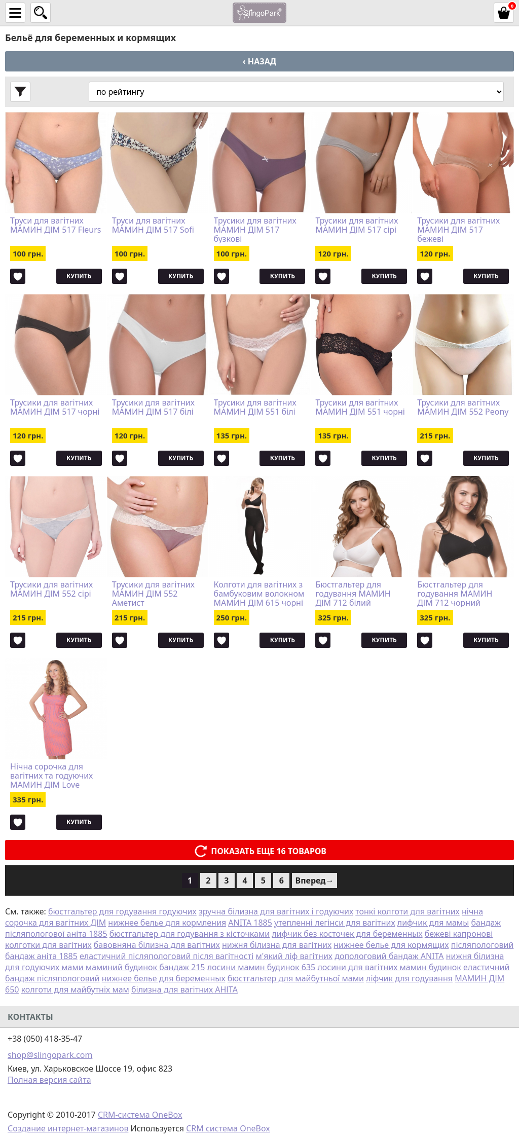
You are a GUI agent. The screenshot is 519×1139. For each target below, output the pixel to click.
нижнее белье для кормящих (391, 944)
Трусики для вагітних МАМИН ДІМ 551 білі (255, 407)
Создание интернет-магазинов (68, 1128)
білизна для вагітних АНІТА (184, 989)
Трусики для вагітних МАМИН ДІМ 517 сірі (356, 225)
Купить (78, 276)
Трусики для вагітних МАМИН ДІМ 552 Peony (462, 407)
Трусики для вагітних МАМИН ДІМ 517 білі (153, 407)
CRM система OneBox (228, 1128)
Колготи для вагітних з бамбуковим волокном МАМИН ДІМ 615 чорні (259, 593)
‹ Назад (259, 61)
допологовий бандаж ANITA (389, 956)
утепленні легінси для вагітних (334, 922)
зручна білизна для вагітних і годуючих (276, 911)
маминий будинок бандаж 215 (145, 967)
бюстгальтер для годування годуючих (122, 911)
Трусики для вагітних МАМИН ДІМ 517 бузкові (255, 229)
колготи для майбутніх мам (75, 989)
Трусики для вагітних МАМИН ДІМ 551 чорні (359, 407)
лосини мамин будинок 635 (261, 967)
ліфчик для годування (409, 978)
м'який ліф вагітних (293, 956)
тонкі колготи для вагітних (407, 911)
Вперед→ (314, 880)
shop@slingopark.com (50, 1054)
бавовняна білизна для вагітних (157, 944)
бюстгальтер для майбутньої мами (296, 978)
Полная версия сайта (49, 1079)
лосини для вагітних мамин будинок (389, 967)
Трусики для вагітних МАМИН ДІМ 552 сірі (51, 589)
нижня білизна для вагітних (276, 944)
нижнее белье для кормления (167, 922)
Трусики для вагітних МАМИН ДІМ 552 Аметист (153, 593)
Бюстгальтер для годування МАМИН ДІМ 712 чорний (454, 593)
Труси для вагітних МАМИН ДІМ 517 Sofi (153, 225)
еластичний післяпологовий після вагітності (166, 956)
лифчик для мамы (433, 922)
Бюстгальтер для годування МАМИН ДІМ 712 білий (352, 593)
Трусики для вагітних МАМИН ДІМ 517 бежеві (458, 229)
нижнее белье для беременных (164, 978)
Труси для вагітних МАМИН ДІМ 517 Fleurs (55, 225)
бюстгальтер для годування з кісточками (189, 933)
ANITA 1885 (250, 922)
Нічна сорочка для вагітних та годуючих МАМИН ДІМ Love (51, 775)
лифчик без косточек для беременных (347, 933)
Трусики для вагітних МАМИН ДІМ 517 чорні (54, 407)
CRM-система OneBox (140, 1114)
